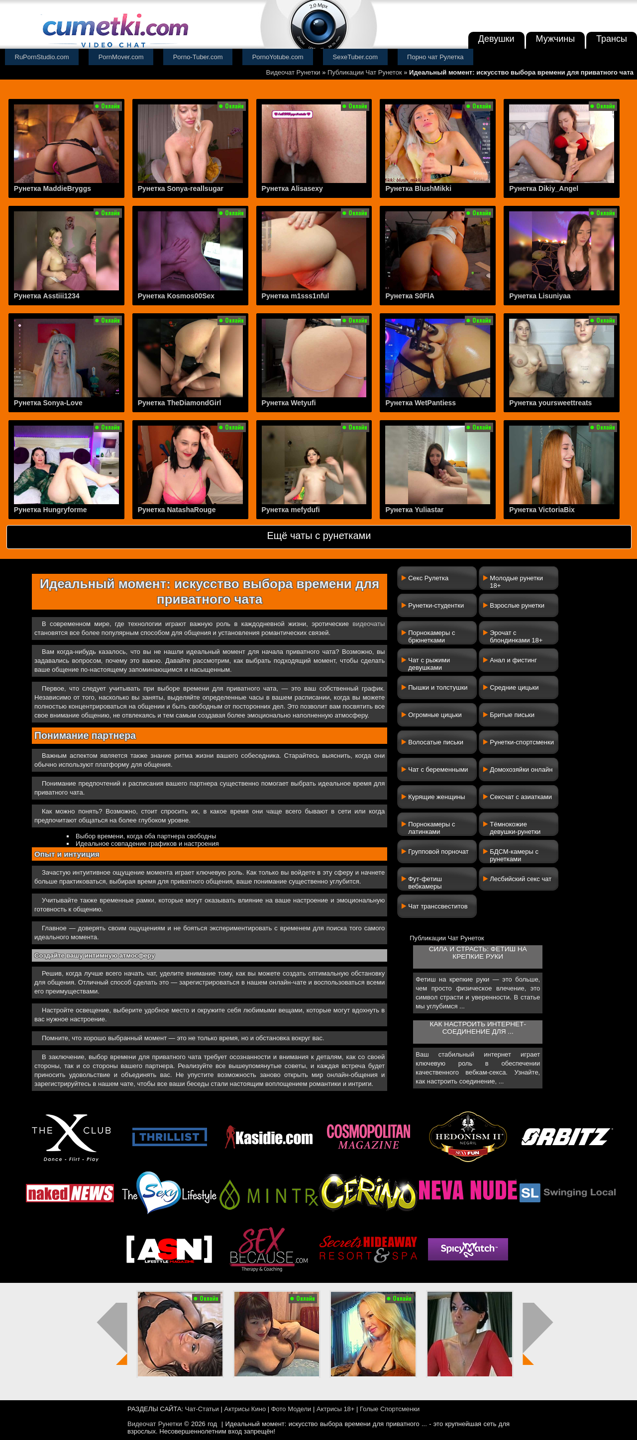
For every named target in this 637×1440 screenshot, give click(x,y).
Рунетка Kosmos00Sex (176, 296)
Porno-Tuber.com (198, 57)
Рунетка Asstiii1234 (47, 296)
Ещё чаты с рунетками (319, 535)
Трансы (611, 39)
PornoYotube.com (278, 57)
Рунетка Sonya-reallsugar (180, 188)
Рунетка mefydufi (291, 510)
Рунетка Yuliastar (414, 510)
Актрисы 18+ (335, 1409)
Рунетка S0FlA (409, 296)
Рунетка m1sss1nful (295, 296)
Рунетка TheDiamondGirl (179, 403)
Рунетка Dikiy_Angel (543, 188)
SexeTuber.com (355, 57)
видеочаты (368, 624)
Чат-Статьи (202, 1409)
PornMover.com (121, 57)
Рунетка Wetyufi (289, 403)
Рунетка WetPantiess (420, 403)
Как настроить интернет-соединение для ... (478, 1027)
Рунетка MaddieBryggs (52, 188)
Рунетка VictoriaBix (542, 510)
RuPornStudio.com (42, 57)
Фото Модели (291, 1409)
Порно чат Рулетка (435, 57)
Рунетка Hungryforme (50, 510)
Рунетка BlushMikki (418, 188)
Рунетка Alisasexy (292, 188)
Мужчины (555, 39)
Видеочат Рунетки (293, 72)
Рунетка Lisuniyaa (539, 296)
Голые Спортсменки (390, 1409)
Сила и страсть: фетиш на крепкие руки (478, 952)
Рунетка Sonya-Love (48, 403)
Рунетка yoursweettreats (550, 403)
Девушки (496, 39)
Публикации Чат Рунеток (364, 72)
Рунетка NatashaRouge (177, 510)
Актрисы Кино (245, 1409)
